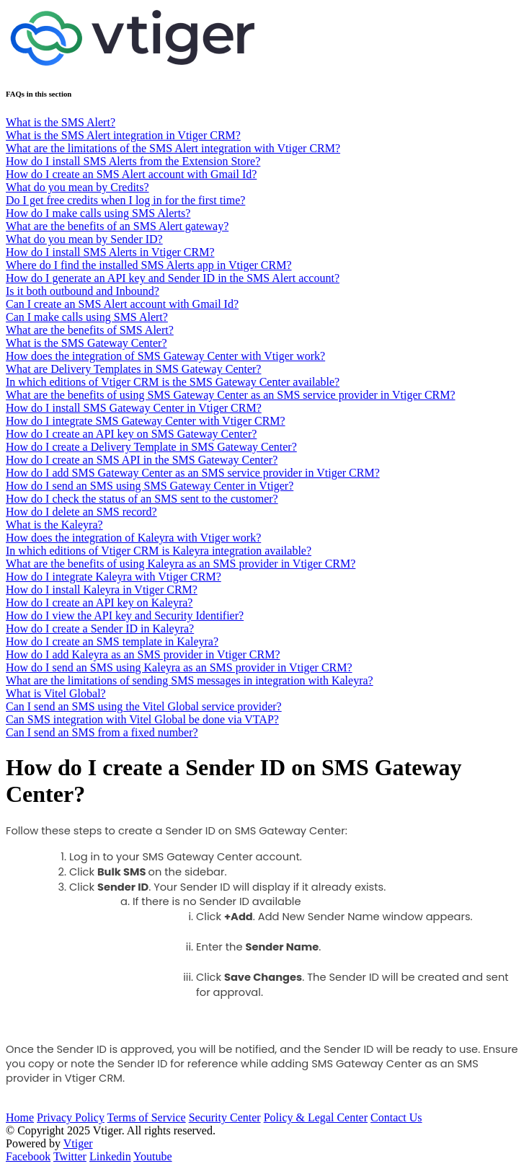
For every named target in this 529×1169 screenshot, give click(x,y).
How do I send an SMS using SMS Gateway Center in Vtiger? (149, 486)
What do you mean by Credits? (77, 187)
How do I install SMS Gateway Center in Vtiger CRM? (134, 408)
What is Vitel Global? (56, 693)
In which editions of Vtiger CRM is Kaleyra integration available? (158, 550)
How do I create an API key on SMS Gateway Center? (131, 434)
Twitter (69, 1156)
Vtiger (78, 1143)
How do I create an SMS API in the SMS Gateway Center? (141, 460)
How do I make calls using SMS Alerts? (98, 213)
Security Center (225, 1117)
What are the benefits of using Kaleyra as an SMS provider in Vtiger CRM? (180, 563)
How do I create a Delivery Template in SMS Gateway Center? (151, 447)
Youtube (152, 1156)
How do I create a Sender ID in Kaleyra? (100, 628)
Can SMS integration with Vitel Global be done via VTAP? (142, 719)
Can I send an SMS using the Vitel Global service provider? (144, 706)
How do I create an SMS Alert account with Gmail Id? (131, 174)
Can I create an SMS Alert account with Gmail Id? (122, 304)
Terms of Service (146, 1117)
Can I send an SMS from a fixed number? (102, 732)
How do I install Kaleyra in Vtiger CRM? (101, 589)
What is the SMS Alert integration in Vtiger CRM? (123, 135)
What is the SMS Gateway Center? (86, 343)
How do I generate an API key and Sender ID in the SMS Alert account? (172, 278)
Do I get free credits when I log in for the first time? (125, 200)
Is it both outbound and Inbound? (82, 291)
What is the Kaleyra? (54, 525)
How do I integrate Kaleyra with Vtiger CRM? (113, 576)
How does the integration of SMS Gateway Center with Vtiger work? (165, 356)
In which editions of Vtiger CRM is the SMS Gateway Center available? (172, 382)
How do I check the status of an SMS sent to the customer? (142, 499)
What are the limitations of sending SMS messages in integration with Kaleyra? (189, 680)
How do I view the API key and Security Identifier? (125, 615)
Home (20, 1117)
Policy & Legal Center (316, 1117)
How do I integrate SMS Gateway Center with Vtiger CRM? (145, 421)
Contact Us (396, 1117)
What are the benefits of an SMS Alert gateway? (117, 226)
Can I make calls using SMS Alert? (87, 317)
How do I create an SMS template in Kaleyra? (112, 641)
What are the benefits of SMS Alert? (90, 330)
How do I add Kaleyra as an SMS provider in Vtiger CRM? (143, 654)
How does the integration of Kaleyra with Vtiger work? (133, 537)
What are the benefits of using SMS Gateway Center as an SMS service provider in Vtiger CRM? (230, 395)
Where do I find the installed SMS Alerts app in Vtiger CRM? (149, 265)
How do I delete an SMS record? (81, 512)
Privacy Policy (71, 1117)
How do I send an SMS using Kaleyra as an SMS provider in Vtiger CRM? (179, 667)
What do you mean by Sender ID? (84, 239)
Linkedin (110, 1156)
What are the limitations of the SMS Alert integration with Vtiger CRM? (173, 148)
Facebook (28, 1156)
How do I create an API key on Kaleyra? (99, 602)
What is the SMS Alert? (60, 122)
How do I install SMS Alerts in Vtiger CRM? (110, 252)
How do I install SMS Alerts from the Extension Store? (133, 161)
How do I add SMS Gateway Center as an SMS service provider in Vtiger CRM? (193, 473)
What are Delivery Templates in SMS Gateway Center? (133, 369)
